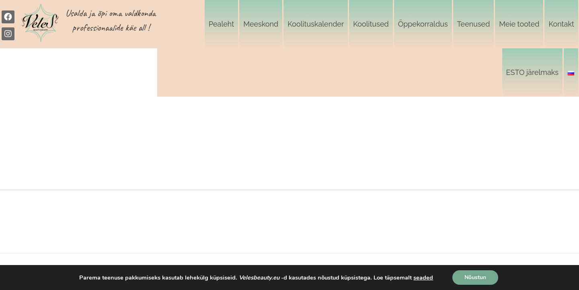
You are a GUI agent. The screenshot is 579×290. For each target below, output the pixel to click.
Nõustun (475, 277)
